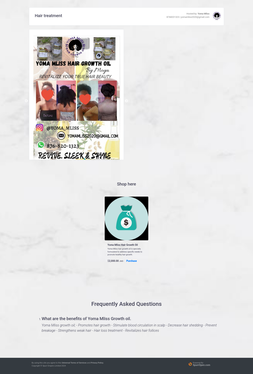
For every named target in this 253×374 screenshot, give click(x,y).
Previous (26, 101)
